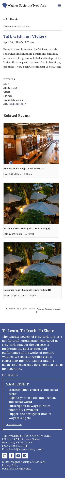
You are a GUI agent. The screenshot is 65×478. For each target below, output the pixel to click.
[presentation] (31, 143)
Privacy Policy (10, 465)
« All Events (11, 19)
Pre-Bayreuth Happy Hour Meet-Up (24, 168)
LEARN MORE (10, 375)
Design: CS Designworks (16, 468)
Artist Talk (8, 104)
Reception (20, 104)
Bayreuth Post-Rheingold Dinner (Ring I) (27, 228)
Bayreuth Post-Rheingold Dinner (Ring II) (27, 290)
